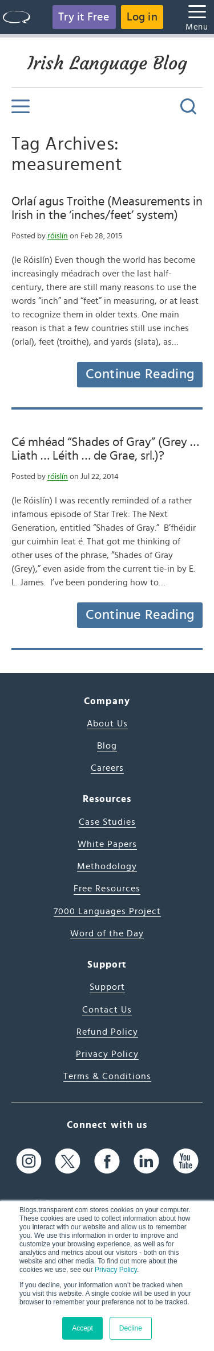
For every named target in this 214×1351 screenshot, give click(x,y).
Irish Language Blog (107, 63)
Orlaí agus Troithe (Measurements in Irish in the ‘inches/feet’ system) (107, 208)
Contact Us (107, 1009)
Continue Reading (140, 374)
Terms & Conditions (107, 1076)
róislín (57, 236)
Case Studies (107, 822)
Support (107, 986)
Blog (107, 745)
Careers (107, 767)
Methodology (107, 866)
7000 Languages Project (107, 911)
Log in (142, 17)
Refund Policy (107, 1031)
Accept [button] (82, 1328)
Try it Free (84, 17)
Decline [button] (130, 1328)
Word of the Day (107, 933)
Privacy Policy (116, 1270)
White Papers (107, 844)
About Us (107, 723)
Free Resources (107, 888)
